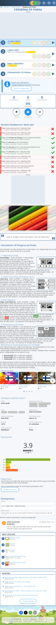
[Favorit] (16, 112)
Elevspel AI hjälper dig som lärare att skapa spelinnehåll (26, 577)
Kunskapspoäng (42, 100)
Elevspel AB (17, 619)
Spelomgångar (14, 100)
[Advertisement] (28, 25)
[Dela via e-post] (35, 612)
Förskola (33, 403)
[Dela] (39, 112)
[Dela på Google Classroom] (30, 612)
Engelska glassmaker (18, 562)
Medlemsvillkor (28, 621)
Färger (21, 412)
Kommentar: (5, 511)
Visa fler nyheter (28, 601)
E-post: (3, 506)
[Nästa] (52, 381)
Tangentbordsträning (17, 556)
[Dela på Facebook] (21, 612)
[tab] (24, 391)
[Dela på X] (25, 612)
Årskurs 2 (43, 406)
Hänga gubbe (15, 538)
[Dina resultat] (39, 3)
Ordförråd (12, 412)
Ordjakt (12, 550)
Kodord (12, 544)
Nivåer (28, 100)
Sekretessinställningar (40, 621)
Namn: (3, 501)
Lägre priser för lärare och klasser (18, 582)
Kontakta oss (43, 619)
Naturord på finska (45, 385)
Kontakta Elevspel (10, 490)
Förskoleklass (44, 403)
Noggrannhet (28, 106)
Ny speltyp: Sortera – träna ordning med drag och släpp (26, 591)
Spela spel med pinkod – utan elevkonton (20, 586)
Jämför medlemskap (22, 88)
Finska (4, 412)
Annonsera (26, 619)
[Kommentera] (28, 112)
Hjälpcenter (34, 619)
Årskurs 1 (33, 406)
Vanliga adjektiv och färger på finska (14, 385)
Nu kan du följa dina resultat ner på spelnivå (21, 595)
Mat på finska (24, 385)
